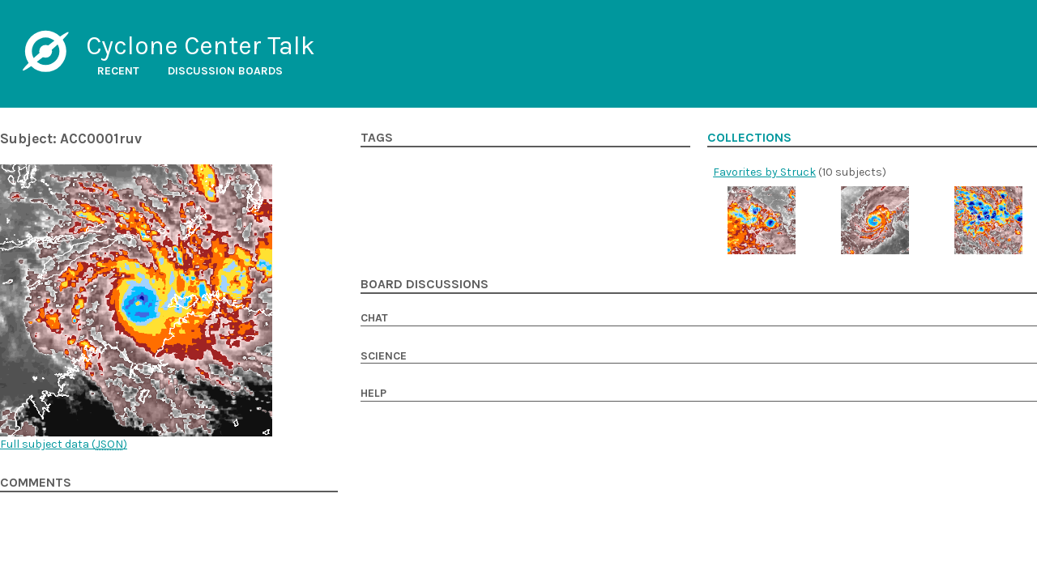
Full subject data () (63, 444)
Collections (749, 137)
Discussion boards (225, 71)
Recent (118, 71)
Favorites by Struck (764, 172)
